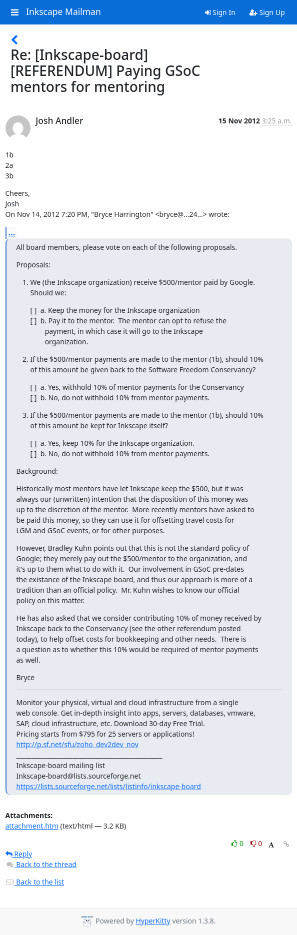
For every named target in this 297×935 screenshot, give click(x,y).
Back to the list (35, 882)
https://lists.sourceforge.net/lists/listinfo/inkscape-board (108, 786)
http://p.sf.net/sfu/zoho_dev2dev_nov (77, 744)
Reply (19, 854)
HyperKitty (153, 921)
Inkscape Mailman (63, 12)
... (12, 232)
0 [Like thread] (238, 843)
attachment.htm (32, 826)
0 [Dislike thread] (256, 843)
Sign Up (267, 12)
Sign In (220, 12)
